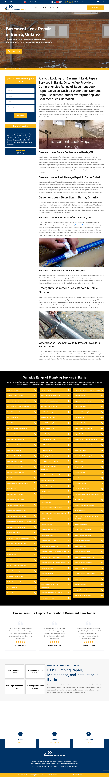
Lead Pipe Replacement (48, 439)
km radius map (54, 720)
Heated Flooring (46, 390)
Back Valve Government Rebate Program (19, 406)
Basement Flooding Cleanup (15, 439)
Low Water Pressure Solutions (50, 461)
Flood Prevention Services (15, 560)
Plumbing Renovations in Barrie (14, 687)
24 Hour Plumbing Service (15, 395)
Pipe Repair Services (47, 497)
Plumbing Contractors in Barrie (35, 687)
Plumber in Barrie (46, 519)
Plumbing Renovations (48, 579)
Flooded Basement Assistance (16, 565)
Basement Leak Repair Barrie (18, 69)
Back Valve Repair (12, 417)
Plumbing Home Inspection (49, 568)
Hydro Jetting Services (48, 417)
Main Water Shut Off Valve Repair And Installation (52, 468)
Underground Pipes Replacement (85, 505)
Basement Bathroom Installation (17, 434)
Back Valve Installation (14, 412)
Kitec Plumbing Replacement (50, 434)
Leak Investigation (46, 450)
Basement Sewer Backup (15, 456)
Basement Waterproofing (14, 461)
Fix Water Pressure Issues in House (85, 573)
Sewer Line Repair (80, 450)
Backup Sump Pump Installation (17, 428)
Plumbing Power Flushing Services (51, 592)
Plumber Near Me (46, 524)
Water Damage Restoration (83, 535)
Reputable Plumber (80, 406)
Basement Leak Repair (14, 445)
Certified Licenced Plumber (15, 505)
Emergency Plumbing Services (16, 543)
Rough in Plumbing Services (83, 423)
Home (36, 8)
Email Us (101, 2)
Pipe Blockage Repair (47, 480)
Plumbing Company (13, 390)
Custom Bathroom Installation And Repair (19, 521)
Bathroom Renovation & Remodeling (18, 467)
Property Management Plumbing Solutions (87, 390)
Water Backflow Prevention (83, 529)
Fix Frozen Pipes (12, 587)
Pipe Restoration (46, 502)
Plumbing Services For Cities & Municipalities (50, 586)
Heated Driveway (12, 593)
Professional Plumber (47, 598)
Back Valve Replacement (15, 423)
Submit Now (20, 115)
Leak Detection (45, 445)
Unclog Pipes (79, 499)
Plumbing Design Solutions (49, 540)
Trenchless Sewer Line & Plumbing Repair (87, 494)
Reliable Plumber (80, 395)
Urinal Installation (80, 510)
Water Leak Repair (80, 546)
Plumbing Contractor (47, 535)
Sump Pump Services (81, 467)
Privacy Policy (77, 775)
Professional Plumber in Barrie (35, 671)
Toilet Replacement (81, 483)
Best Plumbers (11, 489)
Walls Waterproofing (81, 524)
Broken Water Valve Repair (15, 499)
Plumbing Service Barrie (36, 775)
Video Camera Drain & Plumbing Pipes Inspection (86, 517)
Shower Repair (79, 461)
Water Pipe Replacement (82, 568)
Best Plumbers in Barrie (14, 671)
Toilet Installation (80, 472)
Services (44, 8)
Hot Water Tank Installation (49, 406)
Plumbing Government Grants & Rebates (53, 562)
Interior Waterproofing (47, 428)
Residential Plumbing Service (83, 412)
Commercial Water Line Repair (16, 516)
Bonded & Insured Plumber (15, 494)
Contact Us (54, 8)
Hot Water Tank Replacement (50, 412)
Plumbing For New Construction (50, 557)
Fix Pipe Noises (45, 491)
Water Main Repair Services (83, 562)
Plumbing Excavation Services (50, 546)
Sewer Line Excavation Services (84, 445)
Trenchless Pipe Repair (82, 489)
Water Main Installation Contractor (85, 557)
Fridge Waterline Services (15, 582)
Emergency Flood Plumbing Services (18, 538)
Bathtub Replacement (14, 478)
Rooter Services (79, 417)
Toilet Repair (78, 478)
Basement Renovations (82, 225)
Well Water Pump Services (83, 595)
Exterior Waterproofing (14, 549)
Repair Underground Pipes (83, 401)
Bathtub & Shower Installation (16, 472)
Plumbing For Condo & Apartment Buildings (54, 551)
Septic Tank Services (81, 434)
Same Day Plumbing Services (83, 428)
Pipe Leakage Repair (47, 486)
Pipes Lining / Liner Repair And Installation (54, 513)
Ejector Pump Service (13, 532)
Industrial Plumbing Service (49, 423)
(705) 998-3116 (96, 7)
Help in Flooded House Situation (50, 395)
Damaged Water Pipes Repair (16, 527)
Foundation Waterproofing (15, 576)
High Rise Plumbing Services (49, 401)
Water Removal (79, 579)
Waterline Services (80, 584)
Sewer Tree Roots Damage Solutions (86, 456)
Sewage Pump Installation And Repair (86, 439)
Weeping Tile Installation (82, 590)
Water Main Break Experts (82, 551)
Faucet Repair (11, 554)
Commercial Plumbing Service (16, 510)
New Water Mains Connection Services (52, 475)
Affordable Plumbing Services (16, 401)
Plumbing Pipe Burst (47, 573)
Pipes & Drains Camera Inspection (51, 508)
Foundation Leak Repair (14, 571)
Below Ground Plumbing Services (17, 483)
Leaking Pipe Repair (47, 456)
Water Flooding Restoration (83, 540)
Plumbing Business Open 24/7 (50, 529)
